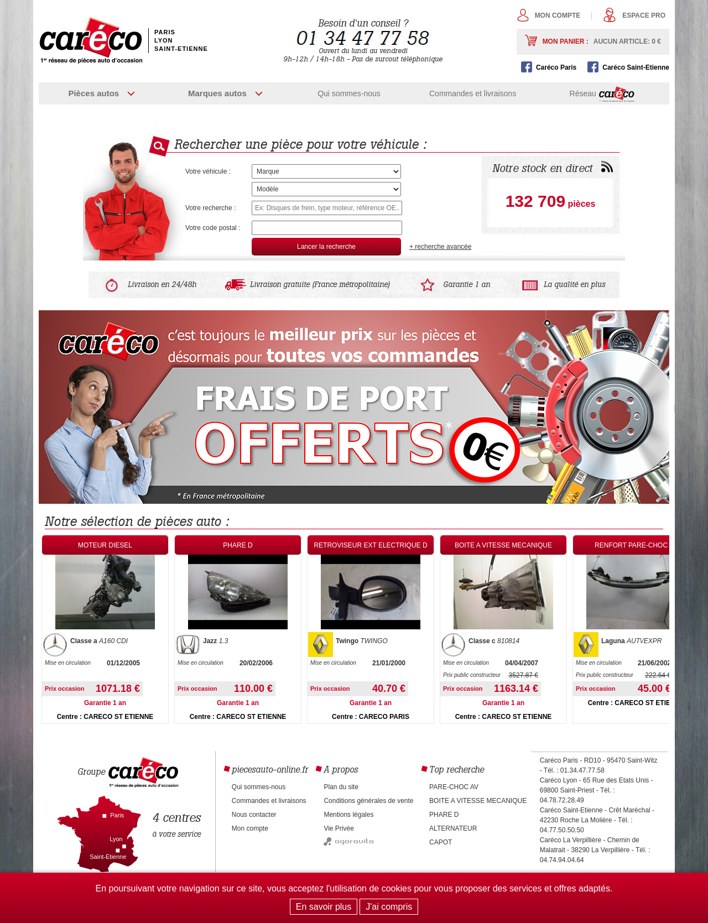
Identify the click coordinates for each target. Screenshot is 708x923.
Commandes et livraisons (472, 93)
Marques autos (217, 93)
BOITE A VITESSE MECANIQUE (478, 801)
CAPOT (440, 842)
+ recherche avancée (440, 247)
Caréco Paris (556, 67)
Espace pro (643, 15)
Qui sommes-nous (349, 93)
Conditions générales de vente (368, 801)
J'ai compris (389, 906)
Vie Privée (338, 828)
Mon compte (558, 15)
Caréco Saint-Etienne (635, 67)
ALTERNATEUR (453, 828)
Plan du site (341, 787)
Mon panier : (602, 41)
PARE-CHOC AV (453, 787)
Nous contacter (254, 814)
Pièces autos (93, 93)
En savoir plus (324, 906)
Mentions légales (348, 814)
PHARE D (444, 814)
